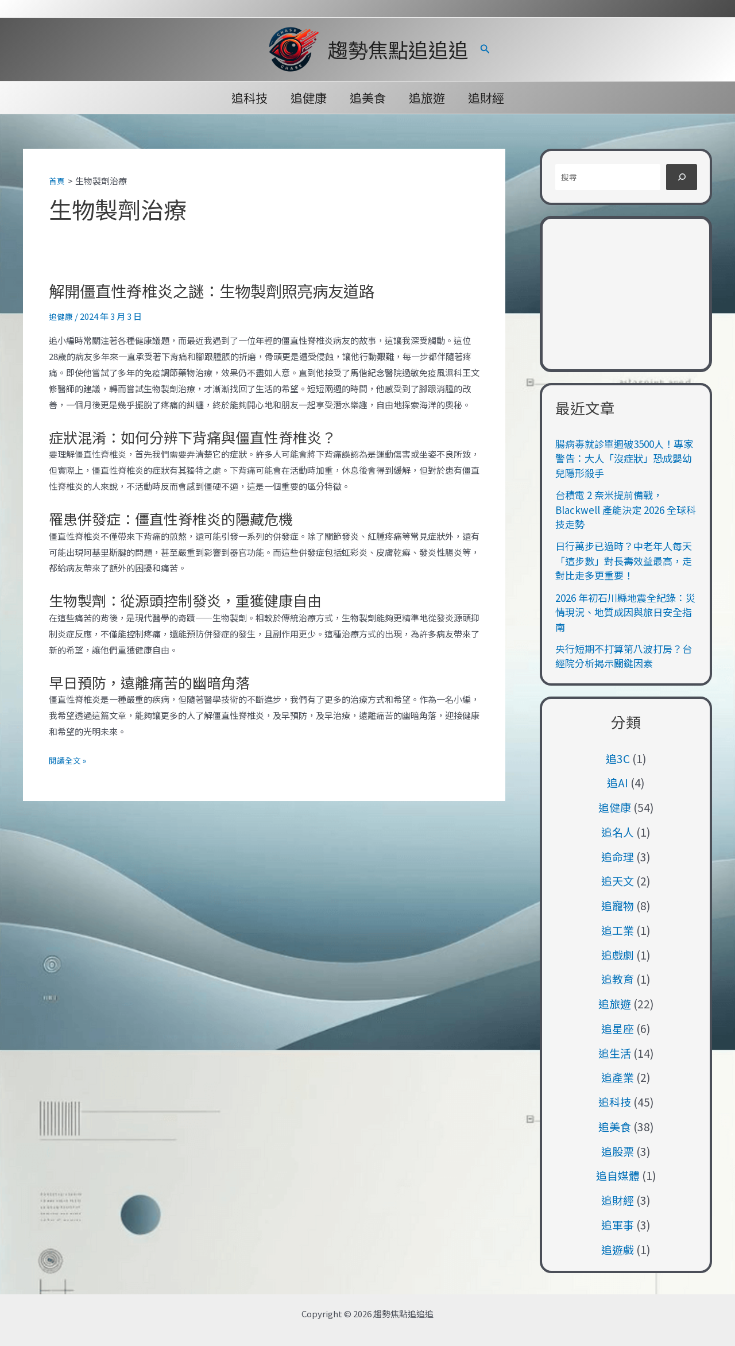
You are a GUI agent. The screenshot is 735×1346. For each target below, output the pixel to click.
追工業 (617, 930)
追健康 (307, 97)
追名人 (617, 832)
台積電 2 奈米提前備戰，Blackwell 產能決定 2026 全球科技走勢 (625, 509)
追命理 (617, 856)
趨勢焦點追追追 (398, 49)
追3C (618, 758)
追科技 (247, 97)
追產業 (617, 1077)
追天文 (617, 880)
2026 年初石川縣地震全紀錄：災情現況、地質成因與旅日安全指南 (625, 612)
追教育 (617, 979)
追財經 (488, 97)
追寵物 (617, 905)
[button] (485, 49)
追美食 (368, 97)
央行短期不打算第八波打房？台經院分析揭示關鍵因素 (623, 656)
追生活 (614, 1053)
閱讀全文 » (69, 760)
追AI (617, 782)
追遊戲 (617, 1249)
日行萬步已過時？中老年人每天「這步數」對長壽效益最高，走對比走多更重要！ (623, 560)
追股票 (617, 1151)
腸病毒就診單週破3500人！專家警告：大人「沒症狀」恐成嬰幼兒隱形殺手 (624, 458)
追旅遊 (428, 97)
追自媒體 (618, 1175)
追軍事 (617, 1224)
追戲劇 (617, 954)
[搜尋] (681, 177)
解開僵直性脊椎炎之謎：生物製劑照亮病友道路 (230, 289)
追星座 (617, 1028)
